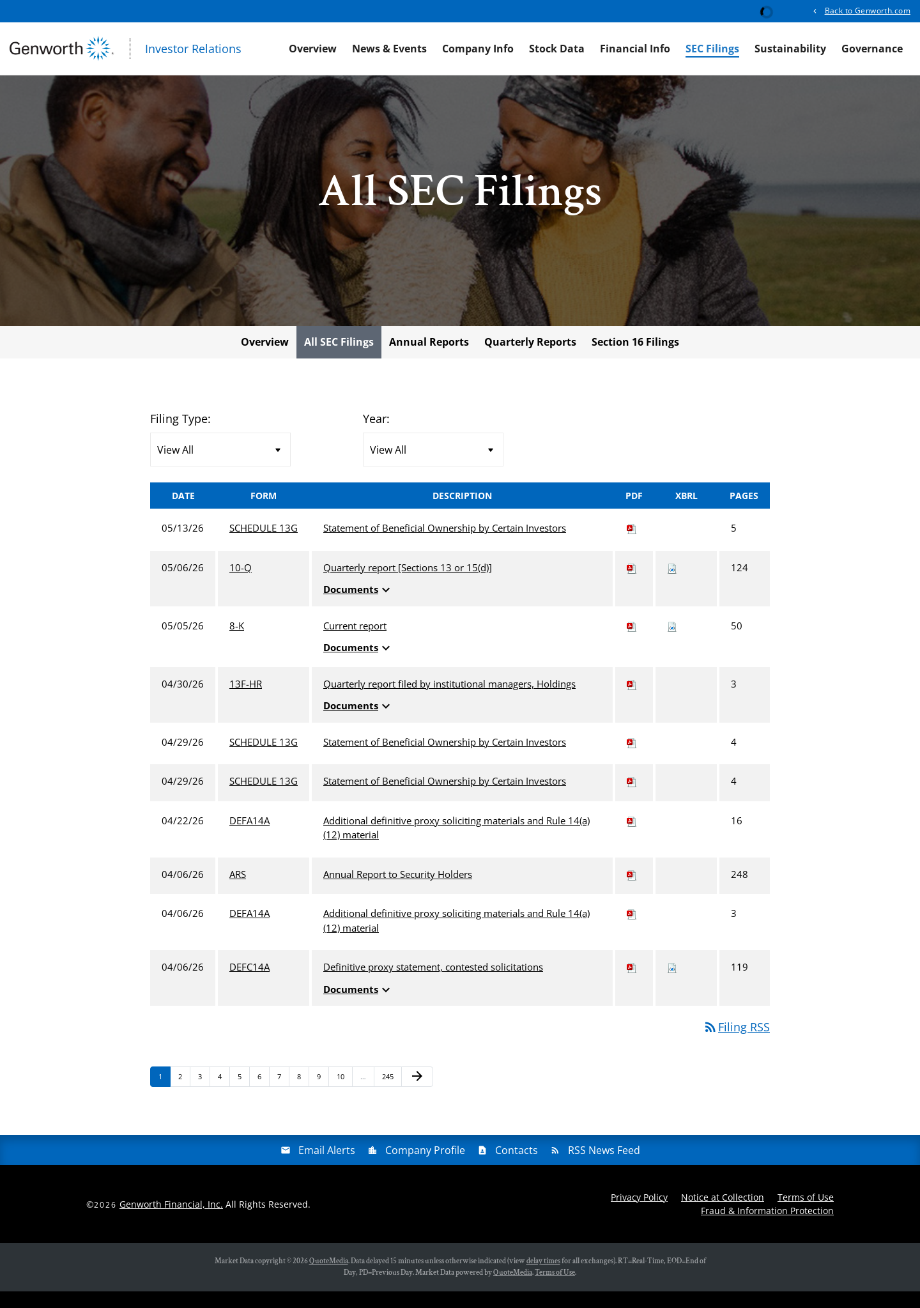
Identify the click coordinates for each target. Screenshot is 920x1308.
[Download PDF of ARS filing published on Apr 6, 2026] (632, 890)
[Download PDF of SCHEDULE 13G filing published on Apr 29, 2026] (632, 758)
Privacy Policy (639, 1214)
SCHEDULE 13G (263, 544)
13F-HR (245, 700)
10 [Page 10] (344, 1096)
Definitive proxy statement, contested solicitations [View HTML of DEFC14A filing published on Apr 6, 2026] (433, 983)
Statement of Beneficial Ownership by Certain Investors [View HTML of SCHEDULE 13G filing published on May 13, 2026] (444, 544)
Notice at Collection (722, 1214)
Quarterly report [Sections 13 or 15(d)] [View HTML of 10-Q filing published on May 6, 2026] (407, 584)
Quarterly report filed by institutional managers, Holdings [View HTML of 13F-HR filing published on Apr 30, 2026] (449, 700)
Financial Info (635, 49)
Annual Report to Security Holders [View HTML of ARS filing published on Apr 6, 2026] (397, 890)
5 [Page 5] (243, 1096)
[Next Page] (417, 1093)
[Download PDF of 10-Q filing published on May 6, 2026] (632, 584)
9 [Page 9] (322, 1096)
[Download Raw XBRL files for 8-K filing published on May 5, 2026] (672, 642)
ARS (237, 890)
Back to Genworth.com (867, 10)
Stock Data (557, 49)
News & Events (389, 49)
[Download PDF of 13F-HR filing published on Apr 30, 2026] (632, 700)
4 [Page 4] (223, 1096)
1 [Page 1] (164, 1096)
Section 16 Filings (635, 358)
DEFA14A (249, 837)
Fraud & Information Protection (767, 1227)
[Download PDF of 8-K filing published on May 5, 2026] (632, 642)
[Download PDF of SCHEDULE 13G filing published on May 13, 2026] (632, 544)
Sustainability (790, 49)
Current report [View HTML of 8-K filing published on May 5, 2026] (355, 642)
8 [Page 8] (302, 1096)
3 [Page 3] (203, 1096)
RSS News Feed (604, 1167)
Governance (872, 49)
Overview (313, 49)
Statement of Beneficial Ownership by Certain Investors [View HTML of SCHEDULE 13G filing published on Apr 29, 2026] (444, 758)
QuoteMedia (328, 1277)
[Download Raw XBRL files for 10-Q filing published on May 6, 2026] (672, 584)
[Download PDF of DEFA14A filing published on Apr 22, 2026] (632, 837)
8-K (236, 642)
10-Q (240, 584)
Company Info (478, 49)
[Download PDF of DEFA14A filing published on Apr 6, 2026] (632, 929)
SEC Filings (712, 49)
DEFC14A (249, 983)
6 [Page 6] (263, 1096)
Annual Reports (429, 358)
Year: (376, 435)
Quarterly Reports (530, 358)
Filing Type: (180, 435)
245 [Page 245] (389, 1096)
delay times (543, 1277)
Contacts (516, 1167)
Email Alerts (326, 1167)
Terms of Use (806, 1214)
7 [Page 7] (283, 1096)
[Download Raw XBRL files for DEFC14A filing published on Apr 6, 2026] (672, 983)
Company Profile (425, 1167)
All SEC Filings (339, 358)
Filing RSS (736, 1043)
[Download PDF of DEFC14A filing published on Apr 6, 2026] (632, 983)
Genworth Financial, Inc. (171, 1220)
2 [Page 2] (184, 1096)
